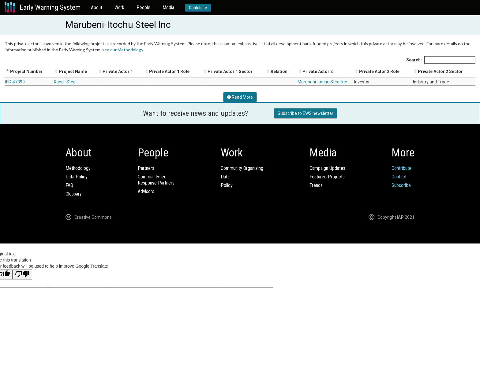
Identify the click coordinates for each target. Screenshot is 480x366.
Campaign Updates (327, 168)
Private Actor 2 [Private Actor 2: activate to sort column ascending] (317, 71)
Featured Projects (327, 177)
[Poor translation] (22, 274)
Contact (399, 177)
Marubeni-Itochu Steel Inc (322, 81)
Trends (316, 185)
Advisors (146, 191)
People (143, 7)
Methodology (78, 168)
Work (119, 7)
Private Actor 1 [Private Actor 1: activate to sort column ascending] (118, 71)
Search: (440, 60)
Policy (227, 185)
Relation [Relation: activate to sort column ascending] (279, 71)
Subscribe (401, 185)
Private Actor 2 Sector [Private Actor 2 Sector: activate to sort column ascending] (440, 71)
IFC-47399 (15, 81)
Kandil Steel (65, 81)
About (96, 7)
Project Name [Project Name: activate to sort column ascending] (73, 71)
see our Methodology (122, 49)
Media (168, 7)
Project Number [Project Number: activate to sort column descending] (26, 71)
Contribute (198, 7)
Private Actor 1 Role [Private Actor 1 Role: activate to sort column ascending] (169, 71)
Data (225, 177)
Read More (240, 97)
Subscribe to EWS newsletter (305, 113)
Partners (146, 168)
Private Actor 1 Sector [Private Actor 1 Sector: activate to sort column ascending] (230, 71)
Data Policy (77, 177)
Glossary (74, 194)
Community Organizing (242, 168)
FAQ (69, 185)
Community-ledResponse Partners (156, 180)
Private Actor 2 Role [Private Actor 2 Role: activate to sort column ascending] (379, 71)
